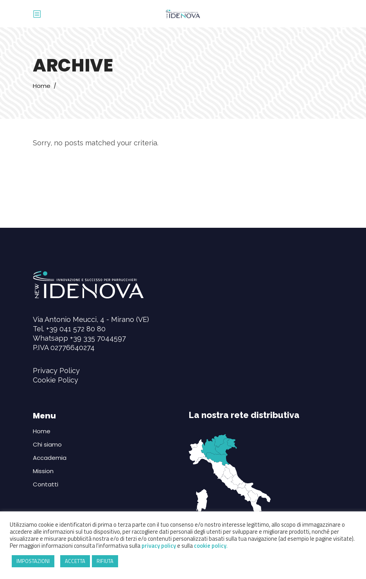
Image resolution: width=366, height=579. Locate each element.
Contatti (45, 484)
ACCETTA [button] (75, 561)
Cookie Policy (55, 380)
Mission (43, 471)
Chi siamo (47, 444)
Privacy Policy (56, 370)
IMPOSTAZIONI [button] (33, 561)
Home (41, 86)
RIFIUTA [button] (105, 561)
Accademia (49, 458)
